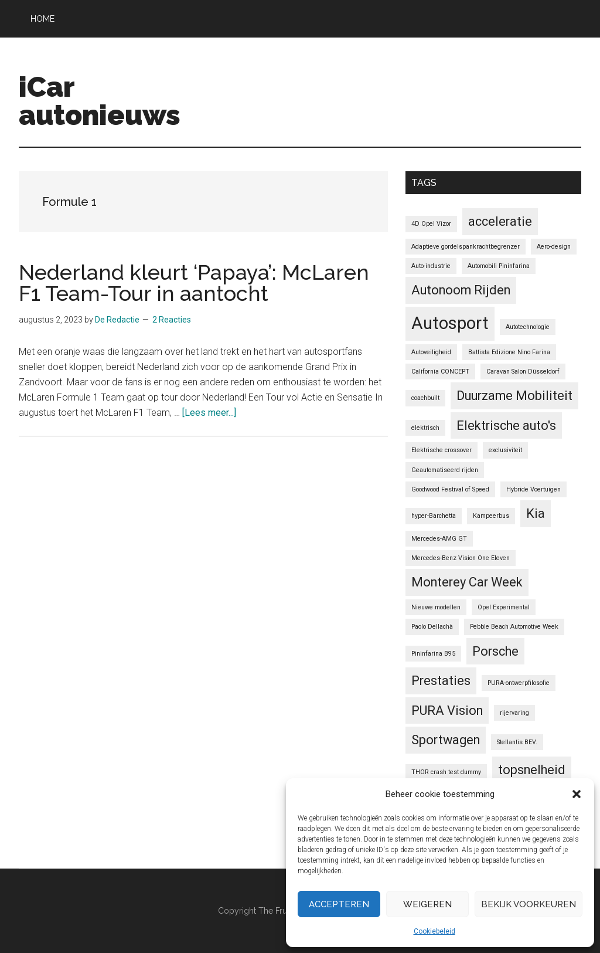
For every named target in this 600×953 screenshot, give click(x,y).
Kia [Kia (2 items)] (535, 513)
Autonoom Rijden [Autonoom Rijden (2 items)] (460, 290)
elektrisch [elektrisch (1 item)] (425, 428)
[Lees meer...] (209, 412)
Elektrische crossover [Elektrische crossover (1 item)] (441, 450)
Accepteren (339, 904)
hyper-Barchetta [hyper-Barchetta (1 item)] (433, 516)
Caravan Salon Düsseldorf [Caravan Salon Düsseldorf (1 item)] (523, 371)
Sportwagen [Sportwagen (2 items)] (445, 739)
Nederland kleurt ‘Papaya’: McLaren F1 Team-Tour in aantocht (194, 283)
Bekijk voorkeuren (528, 904)
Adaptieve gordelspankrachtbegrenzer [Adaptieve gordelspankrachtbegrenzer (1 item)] (465, 246)
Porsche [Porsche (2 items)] (495, 651)
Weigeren (427, 904)
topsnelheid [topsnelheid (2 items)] (531, 769)
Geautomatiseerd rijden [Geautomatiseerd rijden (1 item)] (444, 470)
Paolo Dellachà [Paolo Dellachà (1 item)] (432, 626)
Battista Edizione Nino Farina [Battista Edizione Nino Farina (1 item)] (509, 352)
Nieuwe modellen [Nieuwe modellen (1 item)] (436, 607)
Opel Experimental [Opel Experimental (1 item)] (504, 607)
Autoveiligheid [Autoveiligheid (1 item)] (431, 352)
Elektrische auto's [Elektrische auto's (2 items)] (506, 425)
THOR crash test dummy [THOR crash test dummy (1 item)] (446, 772)
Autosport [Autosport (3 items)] (450, 323)
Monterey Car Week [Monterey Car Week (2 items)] (467, 582)
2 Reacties (171, 319)
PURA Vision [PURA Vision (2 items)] (447, 710)
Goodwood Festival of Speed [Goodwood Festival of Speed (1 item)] (450, 489)
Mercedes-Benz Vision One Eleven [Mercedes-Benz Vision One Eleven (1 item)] (460, 558)
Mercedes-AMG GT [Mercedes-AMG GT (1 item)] (439, 538)
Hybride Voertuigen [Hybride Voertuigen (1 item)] (533, 489)
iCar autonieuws (99, 100)
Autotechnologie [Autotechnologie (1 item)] (528, 327)
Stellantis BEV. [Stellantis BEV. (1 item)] (517, 742)
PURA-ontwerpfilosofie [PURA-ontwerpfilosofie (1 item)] (519, 683)
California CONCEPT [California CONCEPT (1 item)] (440, 371)
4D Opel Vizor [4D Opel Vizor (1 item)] (431, 224)
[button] (576, 794)
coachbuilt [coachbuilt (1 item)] (425, 398)
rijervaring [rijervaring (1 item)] (514, 713)
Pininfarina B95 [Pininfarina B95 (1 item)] (433, 653)
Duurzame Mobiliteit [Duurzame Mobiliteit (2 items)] (514, 395)
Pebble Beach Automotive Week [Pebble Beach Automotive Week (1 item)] (514, 626)
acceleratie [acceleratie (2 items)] (500, 221)
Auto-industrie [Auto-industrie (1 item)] (431, 266)
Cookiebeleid (434, 931)
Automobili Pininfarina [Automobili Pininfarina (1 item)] (499, 266)
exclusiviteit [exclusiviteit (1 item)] (505, 450)
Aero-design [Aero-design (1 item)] (554, 246)
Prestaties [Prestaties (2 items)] (441, 680)
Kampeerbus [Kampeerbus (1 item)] (491, 516)
